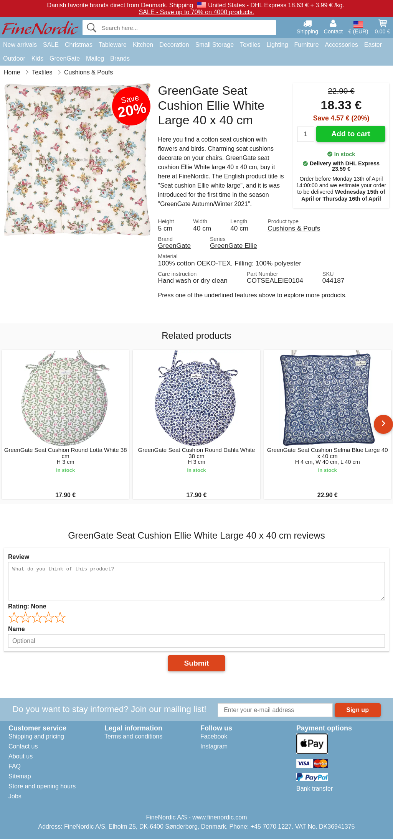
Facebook (213, 736)
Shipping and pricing (36, 736)
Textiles (250, 44)
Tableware (113, 44)
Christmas (78, 44)
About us (20, 756)
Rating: (27, 606)
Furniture (306, 44)
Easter (373, 44)
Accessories (341, 44)
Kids (37, 58)
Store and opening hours (42, 786)
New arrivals (20, 44)
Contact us (23, 746)
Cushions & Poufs (294, 228)
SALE (51, 44)
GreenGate (65, 58)
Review (18, 557)
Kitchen (143, 44)
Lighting (277, 44)
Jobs (14, 796)
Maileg (95, 58)
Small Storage (214, 44)
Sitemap (19, 776)
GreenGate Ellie (233, 245)
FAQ (14, 766)
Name (16, 629)
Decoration (174, 44)
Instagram (214, 746)
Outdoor (14, 58)
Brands (120, 58)
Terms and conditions (133, 736)
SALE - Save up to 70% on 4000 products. (196, 12)
